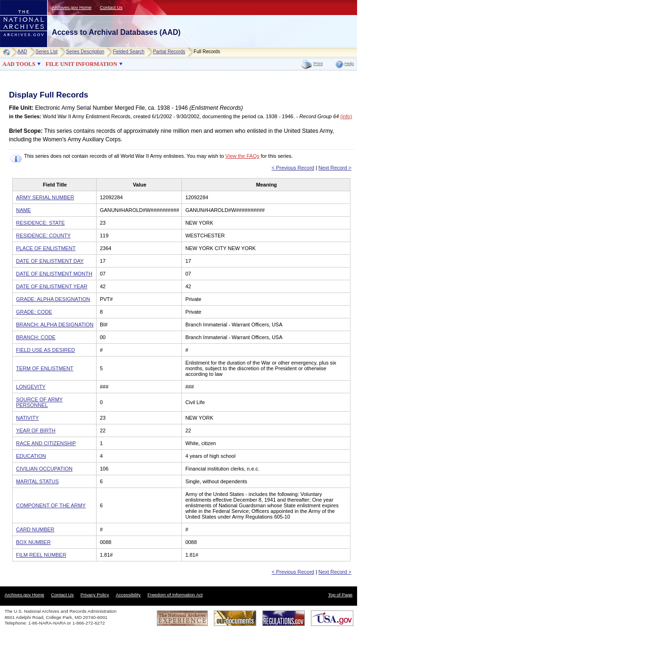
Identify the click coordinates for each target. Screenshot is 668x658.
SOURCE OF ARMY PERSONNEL (39, 402)
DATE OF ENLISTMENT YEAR (51, 286)
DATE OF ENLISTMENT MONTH (54, 273)
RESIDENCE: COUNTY (43, 235)
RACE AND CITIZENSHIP (46, 443)
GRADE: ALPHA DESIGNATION (53, 299)
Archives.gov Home (71, 7)
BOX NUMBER (33, 542)
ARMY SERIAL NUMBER (45, 197)
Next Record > (334, 168)
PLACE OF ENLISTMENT (45, 248)
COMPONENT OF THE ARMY (51, 505)
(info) (346, 116)
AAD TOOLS (18, 64)
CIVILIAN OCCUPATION (44, 468)
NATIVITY (27, 418)
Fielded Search (128, 51)
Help (349, 63)
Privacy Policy (95, 594)
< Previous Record (293, 168)
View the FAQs (242, 156)
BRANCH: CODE (36, 337)
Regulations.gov (283, 618)
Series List (47, 51)
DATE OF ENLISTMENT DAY (49, 261)
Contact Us (111, 7)
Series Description (85, 51)
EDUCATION (31, 456)
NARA (14, 47)
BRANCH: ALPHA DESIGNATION (55, 324)
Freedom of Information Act (175, 594)
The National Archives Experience (182, 618)
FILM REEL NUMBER (41, 555)
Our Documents (235, 618)
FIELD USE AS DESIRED (45, 350)
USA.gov (332, 618)
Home (8, 52)
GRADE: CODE (34, 312)
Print (318, 63)
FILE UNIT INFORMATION (81, 64)
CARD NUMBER (35, 529)
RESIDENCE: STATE (40, 223)
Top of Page (340, 594)
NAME (23, 210)
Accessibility (128, 594)
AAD (22, 51)
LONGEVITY (31, 387)
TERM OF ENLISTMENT (44, 368)
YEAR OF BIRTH (36, 430)
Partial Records (169, 51)
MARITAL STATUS (37, 481)
